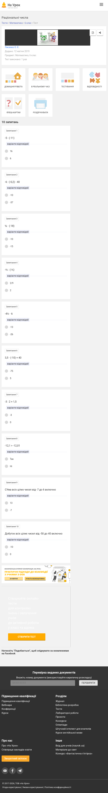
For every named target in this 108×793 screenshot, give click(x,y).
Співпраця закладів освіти (17, 749)
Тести (59, 708)
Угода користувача (11, 787)
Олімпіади (61, 724)
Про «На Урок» (10, 745)
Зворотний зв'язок (15, 758)
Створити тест (27, 637)
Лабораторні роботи (67, 713)
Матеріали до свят (66, 749)
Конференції (9, 708)
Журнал (60, 701)
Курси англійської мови (69, 732)
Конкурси (61, 720)
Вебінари (7, 705)
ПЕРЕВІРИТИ (88, 683)
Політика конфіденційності (58, 787)
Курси (5, 713)
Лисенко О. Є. (12, 47)
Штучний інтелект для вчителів (73, 728)
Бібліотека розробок (67, 705)
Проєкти (60, 716)
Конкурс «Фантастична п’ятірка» (74, 753)
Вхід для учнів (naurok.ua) (70, 745)
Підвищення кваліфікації (16, 701)
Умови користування (32, 787)
